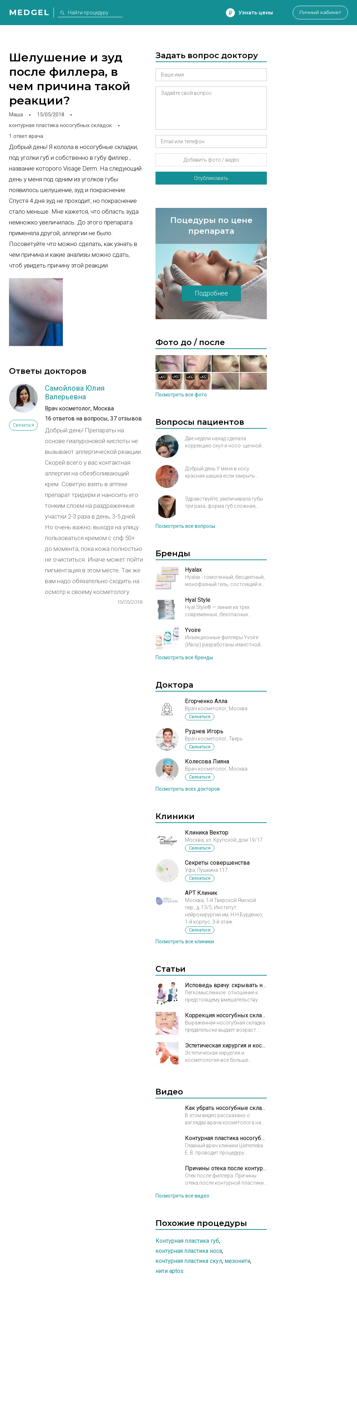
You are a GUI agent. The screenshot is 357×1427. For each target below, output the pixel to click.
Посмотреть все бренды (184, 657)
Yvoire (193, 630)
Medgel (29, 12)
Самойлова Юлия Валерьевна (75, 392)
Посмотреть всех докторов (188, 789)
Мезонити (237, 1261)
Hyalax (193, 569)
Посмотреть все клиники (185, 941)
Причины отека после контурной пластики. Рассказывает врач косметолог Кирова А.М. (226, 1168)
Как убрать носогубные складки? (226, 1108)
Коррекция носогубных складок (226, 1015)
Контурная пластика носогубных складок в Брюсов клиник (226, 1138)
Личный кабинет (319, 12)
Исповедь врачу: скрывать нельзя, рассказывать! (226, 985)
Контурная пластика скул (189, 1261)
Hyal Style (197, 599)
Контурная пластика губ (187, 1240)
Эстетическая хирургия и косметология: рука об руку (226, 1045)
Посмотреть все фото (181, 395)
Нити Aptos (170, 1271)
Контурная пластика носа (189, 1250)
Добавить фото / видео (211, 160)
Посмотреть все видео (182, 1196)
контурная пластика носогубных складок (60, 125)
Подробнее (211, 293)
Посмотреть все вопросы (185, 526)
